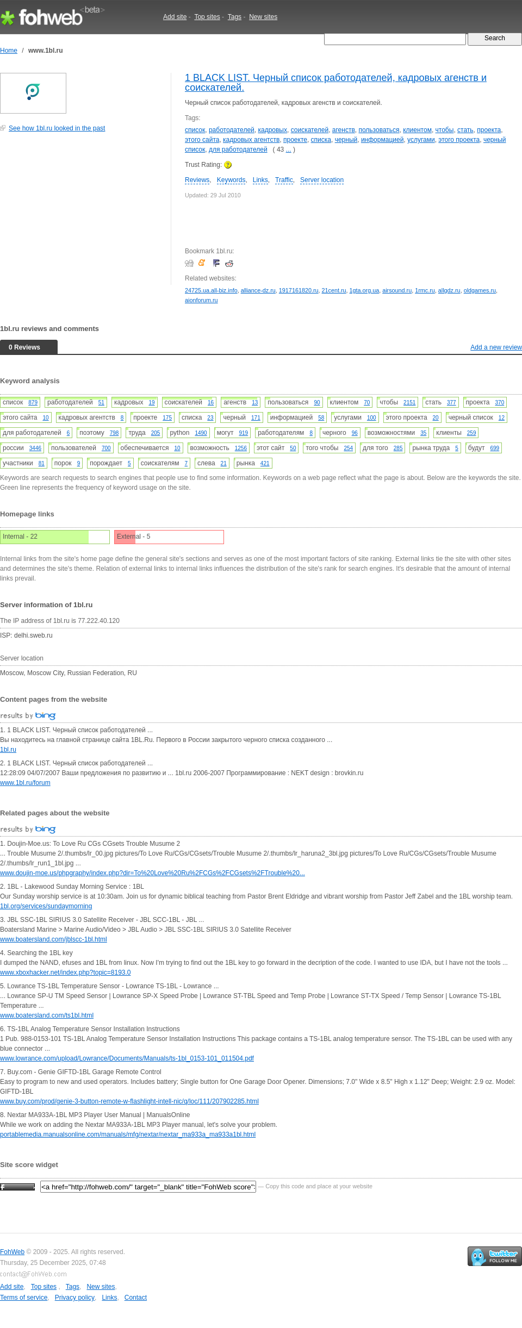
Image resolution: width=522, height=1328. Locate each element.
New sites (263, 17)
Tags (234, 17)
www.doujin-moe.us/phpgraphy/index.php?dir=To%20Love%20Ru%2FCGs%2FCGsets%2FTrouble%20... (152, 873)
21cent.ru (334, 290)
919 (243, 433)
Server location (322, 180)
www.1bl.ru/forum (25, 783)
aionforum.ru (201, 300)
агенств (343, 130)
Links (260, 180)
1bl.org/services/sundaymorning (46, 906)
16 (211, 403)
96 (355, 433)
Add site (175, 17)
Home (8, 50)
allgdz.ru (449, 290)
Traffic (284, 180)
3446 (35, 448)
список (195, 130)
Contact (136, 1297)
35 (423, 433)
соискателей (309, 130)
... (288, 149)
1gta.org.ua (365, 290)
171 (255, 418)
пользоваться (378, 130)
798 (114, 433)
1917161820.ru (299, 290)
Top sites (207, 17)
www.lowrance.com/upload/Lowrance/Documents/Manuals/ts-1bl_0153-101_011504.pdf (127, 1058)
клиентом (417, 130)
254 (348, 448)
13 (255, 403)
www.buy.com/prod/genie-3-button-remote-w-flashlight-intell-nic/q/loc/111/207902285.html (129, 1101)
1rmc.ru (425, 290)
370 (500, 403)
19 (151, 403)
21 (224, 463)
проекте (295, 140)
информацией (382, 140)
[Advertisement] (81, 214)
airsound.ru (397, 290)
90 (317, 403)
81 (42, 463)
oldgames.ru (480, 290)
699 (495, 448)
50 (293, 448)
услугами (421, 140)
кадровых (272, 130)
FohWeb (12, 1252)
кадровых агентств (251, 140)
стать (465, 130)
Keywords (231, 180)
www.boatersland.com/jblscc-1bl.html (53, 939)
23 (210, 418)
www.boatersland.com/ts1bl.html (47, 1015)
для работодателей (238, 149)
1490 (201, 433)
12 (502, 418)
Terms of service (23, 1297)
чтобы (445, 130)
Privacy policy (75, 1297)
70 (367, 403)
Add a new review (496, 347)
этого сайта (202, 140)
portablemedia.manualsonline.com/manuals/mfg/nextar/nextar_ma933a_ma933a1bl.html (128, 1134)
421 (265, 463)
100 (371, 418)
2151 (409, 403)
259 (471, 433)
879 (33, 403)
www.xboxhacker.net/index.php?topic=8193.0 (65, 972)
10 (45, 418)
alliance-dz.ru (258, 290)
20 (436, 418)
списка (321, 140)
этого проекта (459, 140)
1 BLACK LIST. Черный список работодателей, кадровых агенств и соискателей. (336, 82)
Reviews (197, 180)
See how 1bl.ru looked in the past (57, 128)
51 (101, 403)
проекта (489, 130)
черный (346, 140)
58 (321, 418)
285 (398, 448)
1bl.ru (8, 749)
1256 (241, 448)
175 (167, 418)
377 (451, 403)
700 (106, 448)
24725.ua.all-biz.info (211, 290)
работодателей (231, 130)
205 (155, 433)
